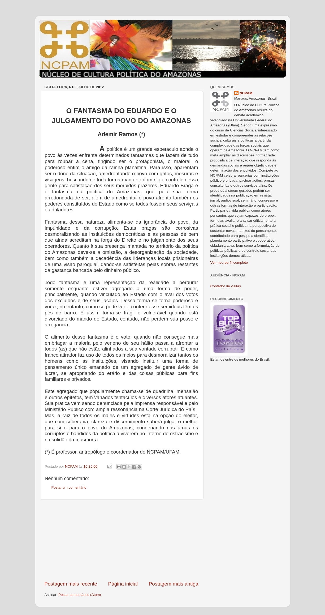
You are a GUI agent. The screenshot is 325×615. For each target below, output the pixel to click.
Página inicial (123, 584)
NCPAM (246, 93)
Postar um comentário (68, 487)
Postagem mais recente (71, 584)
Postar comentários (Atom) (79, 595)
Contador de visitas (225, 286)
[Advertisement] (121, 540)
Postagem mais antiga (173, 584)
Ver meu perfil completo (229, 262)
